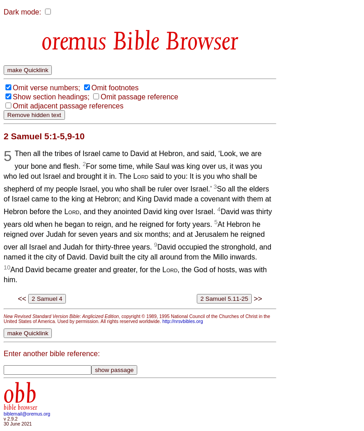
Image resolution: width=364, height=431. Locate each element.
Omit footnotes (115, 88)
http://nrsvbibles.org (182, 321)
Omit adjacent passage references (68, 106)
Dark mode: (22, 12)
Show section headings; (51, 97)
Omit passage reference (139, 97)
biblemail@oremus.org (27, 413)
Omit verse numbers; (46, 88)
